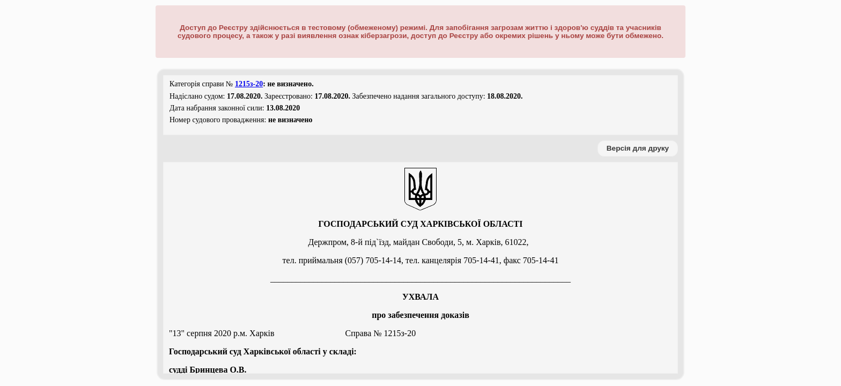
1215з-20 (249, 84)
